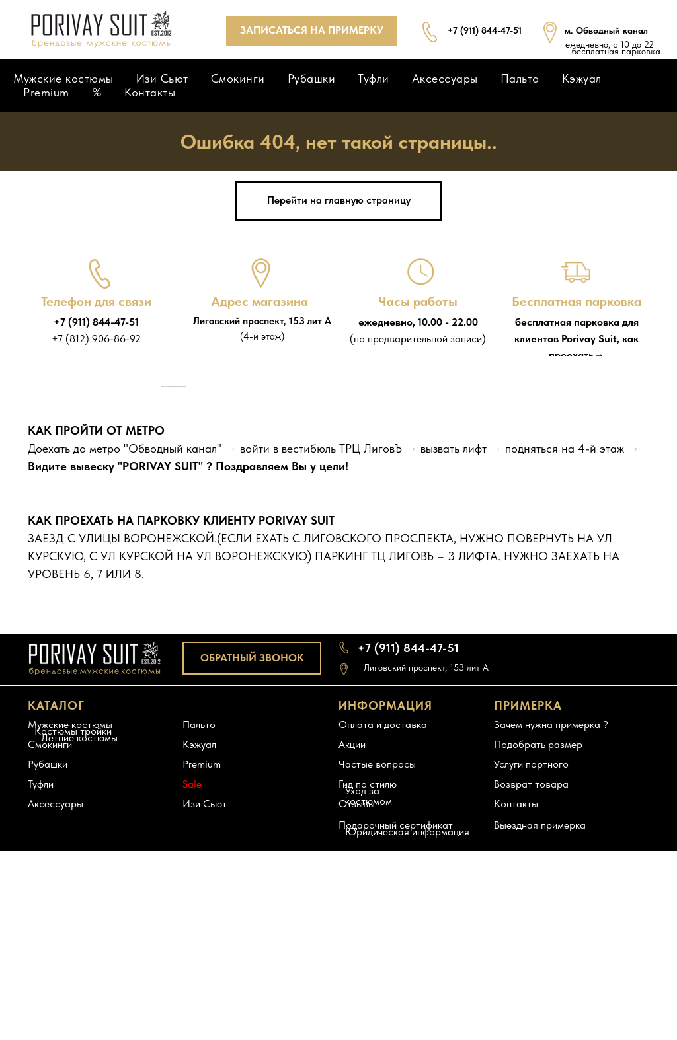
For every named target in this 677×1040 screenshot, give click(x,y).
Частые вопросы (377, 981)
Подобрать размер (538, 961)
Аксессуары (445, 78)
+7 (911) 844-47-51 (96, 322)
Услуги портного (531, 981)
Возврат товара (531, 1000)
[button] (311, 31)
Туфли (373, 78)
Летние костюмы (79, 954)
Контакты (149, 92)
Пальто (519, 78)
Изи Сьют (162, 78)
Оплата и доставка (382, 941)
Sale (192, 1000)
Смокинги (238, 78)
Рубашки (312, 78)
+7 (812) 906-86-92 (96, 338)
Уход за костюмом (368, 1012)
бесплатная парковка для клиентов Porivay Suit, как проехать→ (576, 338)
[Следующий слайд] (517, 494)
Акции (352, 961)
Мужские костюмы (63, 78)
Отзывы (356, 1020)
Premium (46, 92)
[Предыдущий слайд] (160, 494)
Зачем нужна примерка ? (551, 941)
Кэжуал (582, 78)
